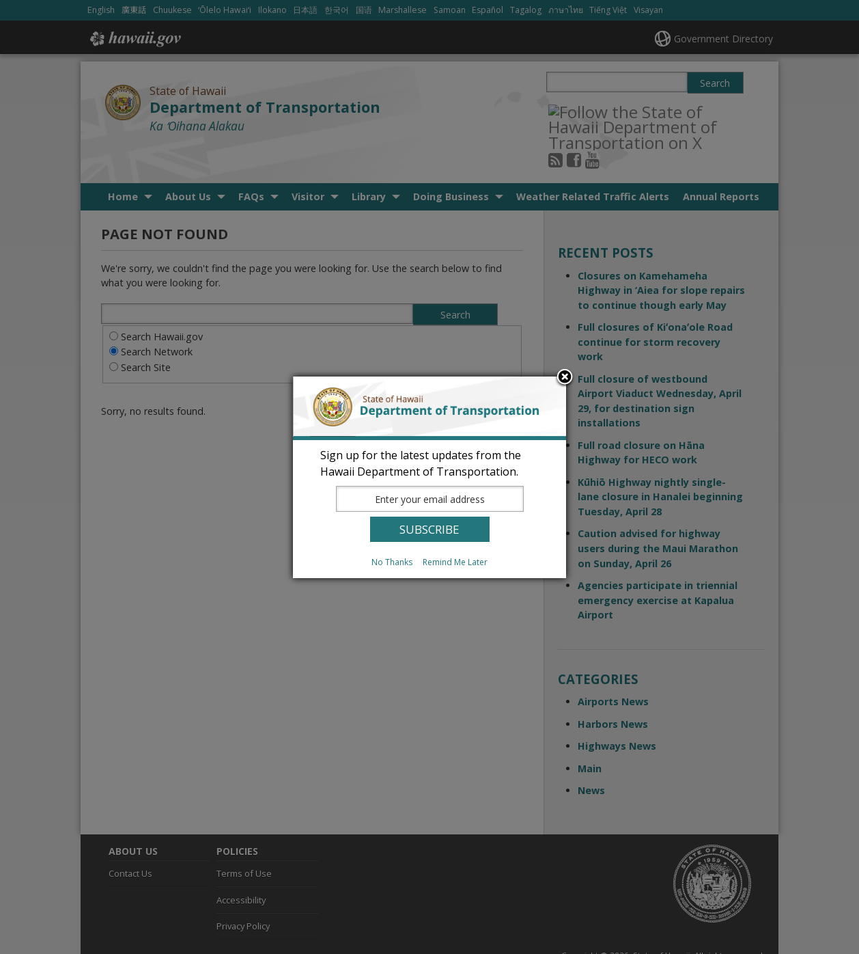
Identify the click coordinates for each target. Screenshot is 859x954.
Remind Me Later (455, 562)
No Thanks (391, 562)
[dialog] (429, 477)
